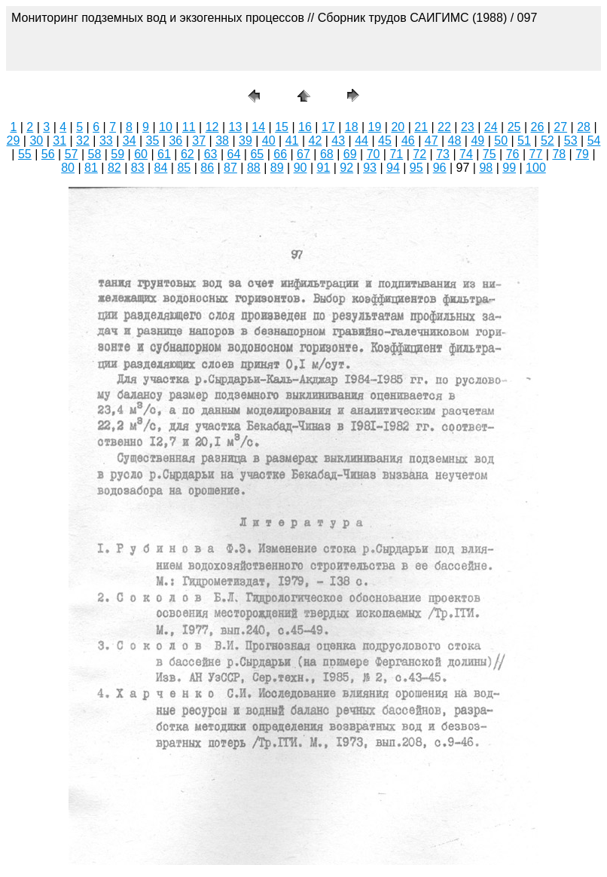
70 (373, 154)
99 (509, 167)
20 (397, 127)
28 (583, 127)
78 (559, 154)
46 (408, 140)
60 (141, 154)
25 (514, 127)
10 (165, 127)
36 (175, 140)
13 (235, 127)
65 (257, 154)
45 (385, 140)
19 (375, 127)
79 (582, 154)
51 (524, 140)
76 (513, 154)
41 (292, 140)
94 (393, 167)
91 (323, 167)
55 (25, 154)
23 (467, 127)
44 (361, 140)
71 (396, 154)
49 (477, 140)
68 (327, 154)
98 (486, 167)
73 (443, 154)
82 (114, 167)
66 (280, 154)
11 (189, 127)
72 (419, 154)
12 (212, 127)
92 (346, 167)
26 (537, 127)
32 (83, 140)
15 (281, 127)
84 (161, 167)
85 (184, 167)
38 (222, 140)
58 (95, 154)
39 (245, 140)
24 (491, 127)
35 (153, 140)
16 (305, 127)
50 (501, 140)
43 (338, 140)
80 (68, 167)
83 (138, 167)
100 (536, 167)
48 (455, 140)
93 (370, 167)
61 (164, 154)
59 (117, 154)
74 (466, 154)
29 (13, 140)
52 (547, 140)
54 (594, 140)
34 (129, 140)
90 (300, 167)
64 (234, 154)
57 (71, 154)
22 (444, 127)
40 (269, 140)
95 (416, 167)
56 (48, 154)
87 (230, 167)
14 (258, 127)
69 (350, 154)
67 (303, 154)
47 (431, 140)
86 (207, 167)
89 (277, 167)
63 (211, 154)
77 (536, 154)
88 (254, 167)
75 (489, 154)
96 (440, 167)
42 (315, 140)
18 (351, 127)
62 (187, 154)
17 (328, 127)
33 (106, 140)
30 (36, 140)
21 (421, 127)
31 (59, 140)
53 (571, 140)
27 (560, 127)
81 (91, 167)
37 (199, 140)
